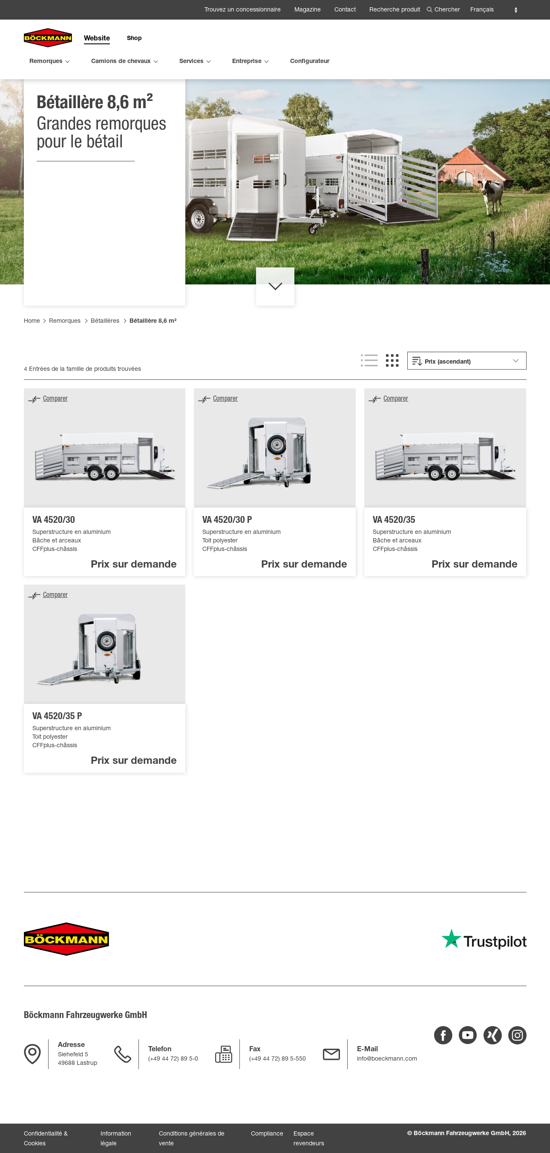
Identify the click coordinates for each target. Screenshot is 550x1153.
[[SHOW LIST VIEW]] (369, 405)
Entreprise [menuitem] (247, 62)
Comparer (55, 444)
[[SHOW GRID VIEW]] (392, 405)
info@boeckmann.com (387, 1059)
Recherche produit (394, 10)
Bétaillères (105, 367)
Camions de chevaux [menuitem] (121, 62)
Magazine (307, 10)
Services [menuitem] (191, 62)
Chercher (447, 10)
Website (97, 39)
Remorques (65, 367)
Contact (345, 10)
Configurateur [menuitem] (309, 62)
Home (32, 367)
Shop (134, 39)
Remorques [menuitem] (46, 62)
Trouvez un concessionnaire (242, 10)
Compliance (267, 1134)
